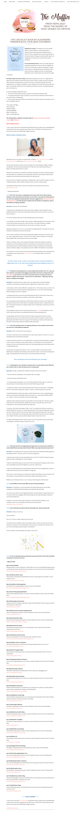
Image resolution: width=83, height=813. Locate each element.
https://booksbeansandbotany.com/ (15, 682)
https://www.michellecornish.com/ (14, 700)
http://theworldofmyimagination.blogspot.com (17, 588)
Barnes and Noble (45, 118)
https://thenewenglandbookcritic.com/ (15, 757)
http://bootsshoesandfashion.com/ (14, 646)
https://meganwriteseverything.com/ (15, 749)
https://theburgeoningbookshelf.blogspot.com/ (18, 597)
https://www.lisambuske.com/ (13, 614)
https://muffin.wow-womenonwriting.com (16, 571)
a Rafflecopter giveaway (12, 808)
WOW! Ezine (12, 1)
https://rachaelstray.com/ (12, 725)
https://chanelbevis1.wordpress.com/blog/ (16, 622)
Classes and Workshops (23, 1)
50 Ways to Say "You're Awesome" (30, 161)
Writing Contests (37, 1)
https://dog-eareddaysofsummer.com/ (15, 665)
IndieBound (16, 120)
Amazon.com (37, 118)
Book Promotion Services (58, 1)
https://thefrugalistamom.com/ (13, 655)
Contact (46, 1)
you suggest (9, 274)
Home (5, 1)
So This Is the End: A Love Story (42, 159)
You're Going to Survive (11, 161)
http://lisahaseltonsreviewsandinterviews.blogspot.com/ (20, 638)
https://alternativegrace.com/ (13, 772)
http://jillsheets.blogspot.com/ (13, 791)
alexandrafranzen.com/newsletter (14, 504)
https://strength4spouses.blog (13, 708)
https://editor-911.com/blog (13, 742)
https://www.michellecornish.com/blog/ (15, 732)
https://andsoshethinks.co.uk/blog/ (15, 631)
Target (8, 120)
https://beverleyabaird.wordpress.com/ (15, 715)
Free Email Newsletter (73, 1)
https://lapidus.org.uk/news (13, 606)
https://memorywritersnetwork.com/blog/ (16, 691)
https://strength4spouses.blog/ (14, 672)
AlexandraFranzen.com (12, 187)
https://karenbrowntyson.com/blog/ (15, 580)
